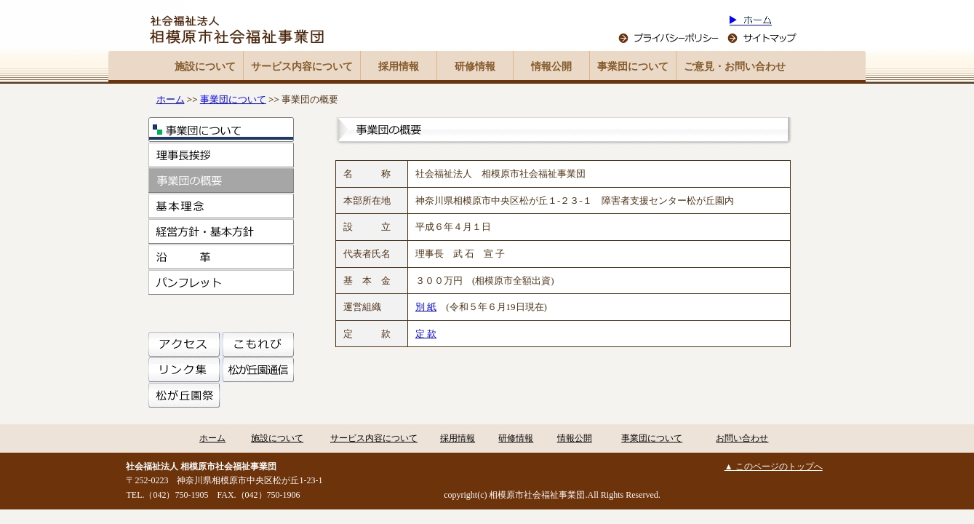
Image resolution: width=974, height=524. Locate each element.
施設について (205, 66)
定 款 (425, 333)
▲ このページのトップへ (773, 466)
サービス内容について (302, 66)
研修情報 (475, 66)
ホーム (170, 99)
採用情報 (398, 66)
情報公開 (551, 66)
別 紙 (425, 306)
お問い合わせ (742, 438)
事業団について (632, 66)
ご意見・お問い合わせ (735, 66)
